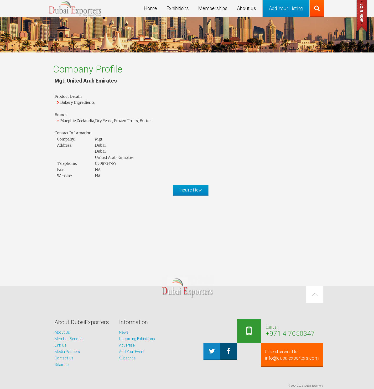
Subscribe (127, 358)
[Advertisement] (187, 232)
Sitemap (62, 364)
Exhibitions (177, 8)
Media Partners (67, 351)
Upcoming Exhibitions (137, 339)
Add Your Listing (286, 8)
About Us (62, 332)
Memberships (212, 8)
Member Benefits (69, 339)
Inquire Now (190, 189)
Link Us (60, 345)
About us (246, 8)
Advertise (127, 345)
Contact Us (64, 358)
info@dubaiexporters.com (289, 355)
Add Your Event (131, 351)
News (124, 332)
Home (150, 8)
